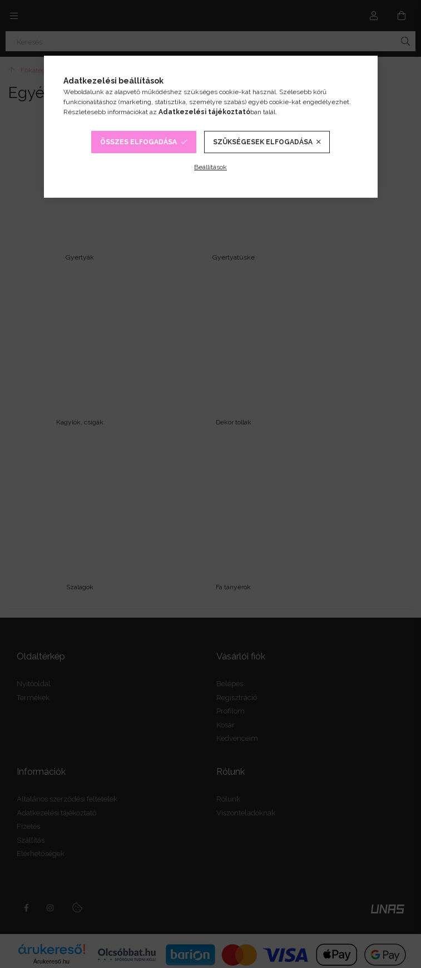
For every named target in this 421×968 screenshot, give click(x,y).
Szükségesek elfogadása (263, 142)
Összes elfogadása (138, 142)
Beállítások (210, 167)
